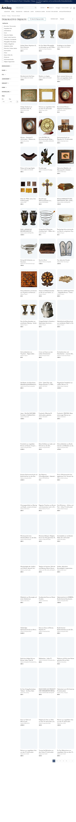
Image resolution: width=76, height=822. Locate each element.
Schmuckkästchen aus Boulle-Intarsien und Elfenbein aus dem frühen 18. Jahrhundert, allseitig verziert (65, 445)
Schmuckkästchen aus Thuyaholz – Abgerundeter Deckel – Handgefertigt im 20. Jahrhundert (28, 353)
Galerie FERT (23, 202)
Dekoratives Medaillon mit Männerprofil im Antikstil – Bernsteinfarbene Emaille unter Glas (65, 169)
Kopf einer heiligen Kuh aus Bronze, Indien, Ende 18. (27, 659)
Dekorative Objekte (8, 35)
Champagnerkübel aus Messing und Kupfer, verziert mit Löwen (28, 506)
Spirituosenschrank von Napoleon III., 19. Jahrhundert (65, 138)
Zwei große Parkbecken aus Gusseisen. (27, 261)
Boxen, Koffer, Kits (8, 55)
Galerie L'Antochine (61, 662)
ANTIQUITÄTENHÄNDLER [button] (65, 11)
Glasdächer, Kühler (8, 46)
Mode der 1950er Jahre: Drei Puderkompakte (28, 199)
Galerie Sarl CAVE (24, 110)
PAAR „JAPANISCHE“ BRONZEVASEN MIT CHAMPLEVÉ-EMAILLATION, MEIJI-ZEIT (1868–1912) (28, 230)
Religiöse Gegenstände (9, 61)
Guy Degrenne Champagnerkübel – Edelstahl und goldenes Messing (47, 475)
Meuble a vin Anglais (44, 76)
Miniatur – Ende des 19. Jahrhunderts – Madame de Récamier (27, 138)
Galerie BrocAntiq (61, 110)
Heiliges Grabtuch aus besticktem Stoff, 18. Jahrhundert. (26, 108)
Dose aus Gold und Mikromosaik (25, 720)
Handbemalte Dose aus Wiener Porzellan (47, 598)
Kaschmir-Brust (43, 260)
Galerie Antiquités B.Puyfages (45, 170)
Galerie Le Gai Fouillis (25, 570)
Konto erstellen (65, 7)
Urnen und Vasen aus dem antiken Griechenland (46, 353)
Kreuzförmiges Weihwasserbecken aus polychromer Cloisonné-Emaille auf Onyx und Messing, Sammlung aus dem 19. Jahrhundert (47, 200)
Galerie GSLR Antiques (62, 478)
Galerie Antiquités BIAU (25, 447)
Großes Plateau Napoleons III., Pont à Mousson (28, 46)
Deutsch (50, 7)
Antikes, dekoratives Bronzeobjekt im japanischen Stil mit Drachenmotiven (64, 567)
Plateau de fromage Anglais (27, 168)
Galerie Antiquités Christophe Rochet (29, 662)
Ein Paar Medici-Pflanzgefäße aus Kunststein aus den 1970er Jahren (47, 46)
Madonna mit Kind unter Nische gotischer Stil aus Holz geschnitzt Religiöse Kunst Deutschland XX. (65, 659)
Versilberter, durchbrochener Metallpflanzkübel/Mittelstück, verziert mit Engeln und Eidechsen (28, 383)
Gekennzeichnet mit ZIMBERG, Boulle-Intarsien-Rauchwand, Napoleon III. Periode (65, 598)
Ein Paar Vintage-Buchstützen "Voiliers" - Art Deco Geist (28, 690)
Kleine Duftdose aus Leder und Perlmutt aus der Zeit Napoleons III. (47, 445)
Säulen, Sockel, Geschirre (10, 37)
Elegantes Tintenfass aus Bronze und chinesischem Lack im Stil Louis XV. (47, 506)
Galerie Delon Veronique (63, 261)
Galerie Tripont (42, 233)
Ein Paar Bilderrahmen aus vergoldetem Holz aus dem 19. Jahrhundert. (65, 751)
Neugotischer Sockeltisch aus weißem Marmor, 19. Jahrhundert (65, 383)
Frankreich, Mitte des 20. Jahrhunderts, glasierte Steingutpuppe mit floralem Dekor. (46, 414)
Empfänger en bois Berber (64, 45)
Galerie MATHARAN (43, 202)
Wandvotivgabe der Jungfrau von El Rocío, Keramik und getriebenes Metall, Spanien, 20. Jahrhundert (28, 567)
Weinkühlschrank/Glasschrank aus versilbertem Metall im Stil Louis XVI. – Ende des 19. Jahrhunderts (65, 322)
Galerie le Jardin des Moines (63, 355)
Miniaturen (6, 57)
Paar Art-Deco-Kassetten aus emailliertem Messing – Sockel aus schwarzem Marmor (28, 322)
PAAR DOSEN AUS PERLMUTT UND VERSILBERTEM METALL (47, 690)
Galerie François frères (44, 355)
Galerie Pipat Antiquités (62, 386)
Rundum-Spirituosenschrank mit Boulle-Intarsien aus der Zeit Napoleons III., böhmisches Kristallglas (28, 475)
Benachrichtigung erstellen (37, 19)
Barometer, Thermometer (10, 26)
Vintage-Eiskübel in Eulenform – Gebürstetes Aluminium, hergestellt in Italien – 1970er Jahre (47, 322)
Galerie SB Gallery (61, 539)
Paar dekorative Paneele (63, 260)
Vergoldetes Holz (8, 28)
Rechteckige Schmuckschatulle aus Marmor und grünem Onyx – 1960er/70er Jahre (65, 230)
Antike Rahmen (7, 30)
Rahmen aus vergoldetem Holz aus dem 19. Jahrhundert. (47, 107)
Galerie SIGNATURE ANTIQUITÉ (46, 692)
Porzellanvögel (42, 168)
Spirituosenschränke (8, 59)
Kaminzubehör (7, 50)
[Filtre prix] (17, 101)
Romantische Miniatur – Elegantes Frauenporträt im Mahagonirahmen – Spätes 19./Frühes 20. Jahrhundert (64, 108)
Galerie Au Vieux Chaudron (45, 49)
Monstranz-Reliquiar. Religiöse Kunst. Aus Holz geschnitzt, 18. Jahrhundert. (47, 537)
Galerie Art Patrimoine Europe (27, 263)
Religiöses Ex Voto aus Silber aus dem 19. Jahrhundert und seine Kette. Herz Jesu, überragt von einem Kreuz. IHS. (47, 721)
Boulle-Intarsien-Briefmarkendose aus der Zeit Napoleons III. (65, 629)
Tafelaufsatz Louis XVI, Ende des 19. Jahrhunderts (65, 690)
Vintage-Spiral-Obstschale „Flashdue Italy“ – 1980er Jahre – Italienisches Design (47, 230)
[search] (26, 7)
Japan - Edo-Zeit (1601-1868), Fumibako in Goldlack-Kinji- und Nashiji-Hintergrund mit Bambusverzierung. (28, 414)
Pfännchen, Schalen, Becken (10, 48)
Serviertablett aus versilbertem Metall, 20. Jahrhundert (65, 536)
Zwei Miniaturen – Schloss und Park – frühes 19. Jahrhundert (65, 506)
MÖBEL (13, 11)
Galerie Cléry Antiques (62, 692)
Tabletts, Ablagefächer (9, 44)
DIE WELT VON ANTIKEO (52, 11)
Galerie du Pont (24, 49)
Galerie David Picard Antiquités (27, 386)
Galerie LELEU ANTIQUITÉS (63, 79)
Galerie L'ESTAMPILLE (44, 478)
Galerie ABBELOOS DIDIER (63, 47)
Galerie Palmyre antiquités (45, 261)
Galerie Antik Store (61, 171)
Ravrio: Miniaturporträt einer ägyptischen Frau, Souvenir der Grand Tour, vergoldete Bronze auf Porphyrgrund (65, 475)
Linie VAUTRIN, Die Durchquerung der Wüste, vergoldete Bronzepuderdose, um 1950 (46, 138)
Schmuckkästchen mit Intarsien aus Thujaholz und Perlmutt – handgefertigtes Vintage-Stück (28, 291)
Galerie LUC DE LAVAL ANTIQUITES (47, 570)
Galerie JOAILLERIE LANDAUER (46, 141)
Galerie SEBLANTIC (25, 723)
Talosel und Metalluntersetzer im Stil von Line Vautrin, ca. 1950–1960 (46, 291)
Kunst (5, 33)
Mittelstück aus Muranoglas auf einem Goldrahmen (28, 598)
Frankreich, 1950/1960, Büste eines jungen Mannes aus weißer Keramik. (65, 414)
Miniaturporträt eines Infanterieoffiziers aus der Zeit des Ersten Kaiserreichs (28, 537)
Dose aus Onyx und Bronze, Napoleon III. (46, 628)
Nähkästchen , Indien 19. (45, 658)
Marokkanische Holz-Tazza (27, 76)
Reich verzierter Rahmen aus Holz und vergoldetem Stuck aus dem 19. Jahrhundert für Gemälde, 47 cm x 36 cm (64, 77)
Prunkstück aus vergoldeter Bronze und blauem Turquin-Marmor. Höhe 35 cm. (27, 445)
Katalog (5, 23)
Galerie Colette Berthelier (45, 539)
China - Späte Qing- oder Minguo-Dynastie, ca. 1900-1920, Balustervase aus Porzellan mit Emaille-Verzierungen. (47, 383)
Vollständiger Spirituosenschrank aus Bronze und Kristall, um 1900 (28, 629)
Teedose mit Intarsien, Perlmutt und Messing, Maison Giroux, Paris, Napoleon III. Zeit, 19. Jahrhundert (47, 567)
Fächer (5, 52)
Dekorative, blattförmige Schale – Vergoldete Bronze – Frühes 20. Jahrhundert (65, 291)
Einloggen (58, 7)
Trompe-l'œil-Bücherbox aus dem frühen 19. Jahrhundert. (46, 751)
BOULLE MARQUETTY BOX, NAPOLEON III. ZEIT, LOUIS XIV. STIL (64, 200)
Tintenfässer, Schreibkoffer (10, 39)
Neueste (62, 19)
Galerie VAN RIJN (43, 386)
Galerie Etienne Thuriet (44, 508)
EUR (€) (43, 7)
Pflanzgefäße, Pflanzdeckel (10, 41)
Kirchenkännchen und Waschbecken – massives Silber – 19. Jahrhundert (65, 353)
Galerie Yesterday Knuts (62, 141)
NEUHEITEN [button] (7, 11)
